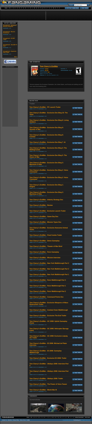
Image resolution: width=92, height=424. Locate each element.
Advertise (10, 420)
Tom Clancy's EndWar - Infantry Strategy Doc (46, 199)
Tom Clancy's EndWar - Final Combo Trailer (46, 235)
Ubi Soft (46, 70)
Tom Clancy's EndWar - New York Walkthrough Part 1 (49, 274)
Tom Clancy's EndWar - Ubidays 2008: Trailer (46, 378)
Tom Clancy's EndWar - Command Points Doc (47, 297)
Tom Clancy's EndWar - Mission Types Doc (45, 222)
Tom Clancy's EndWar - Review (41, 205)
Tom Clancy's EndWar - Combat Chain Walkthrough (49, 310)
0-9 (9, 8)
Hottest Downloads (79, 417)
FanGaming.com (77, 420)
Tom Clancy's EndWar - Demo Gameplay (45, 241)
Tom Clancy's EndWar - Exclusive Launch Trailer (48, 211)
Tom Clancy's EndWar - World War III (43, 390)
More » (15, 56)
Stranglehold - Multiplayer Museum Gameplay (10, 26)
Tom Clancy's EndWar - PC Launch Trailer (45, 107)
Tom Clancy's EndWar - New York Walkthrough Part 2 (49, 263)
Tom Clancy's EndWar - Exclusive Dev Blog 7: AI (48, 142)
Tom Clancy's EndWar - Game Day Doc (44, 216)
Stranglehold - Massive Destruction (9, 32)
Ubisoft (46, 68)
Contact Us (4, 420)
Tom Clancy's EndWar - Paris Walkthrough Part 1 (48, 286)
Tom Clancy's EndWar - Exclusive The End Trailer (48, 315)
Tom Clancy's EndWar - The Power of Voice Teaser (48, 384)
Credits (28, 420)
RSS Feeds (87, 417)
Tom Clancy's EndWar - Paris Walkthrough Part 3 (48, 280)
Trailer (32, 104)
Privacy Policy (16, 420)
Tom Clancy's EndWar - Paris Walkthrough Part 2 (48, 291)
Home (6, 8)
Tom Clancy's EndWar (49, 66)
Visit (49, 71)
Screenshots (35, 400)
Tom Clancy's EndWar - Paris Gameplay (44, 252)
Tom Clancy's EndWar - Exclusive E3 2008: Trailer (48, 358)
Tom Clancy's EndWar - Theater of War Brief (46, 246)
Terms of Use (23, 420)
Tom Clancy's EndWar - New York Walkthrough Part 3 (49, 269)
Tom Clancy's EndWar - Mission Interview (45, 257)
